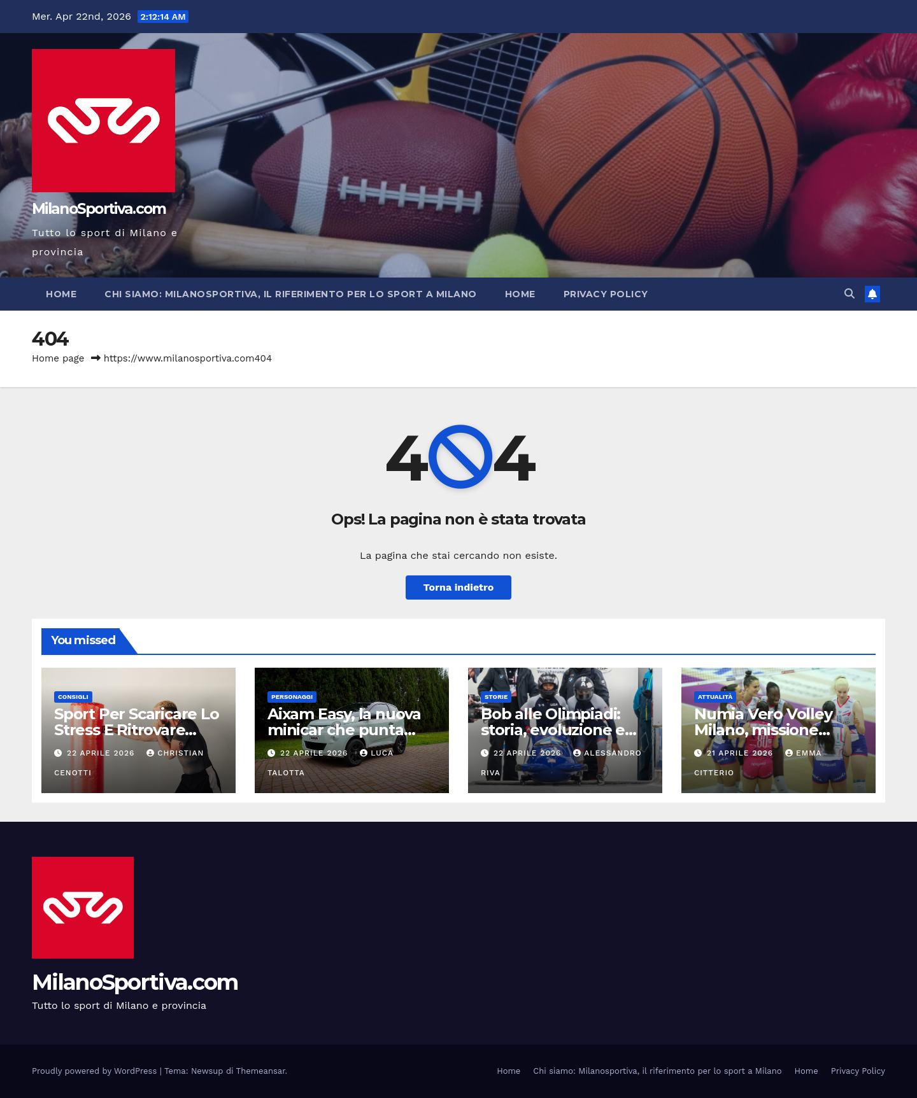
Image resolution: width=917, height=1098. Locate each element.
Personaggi (292, 696)
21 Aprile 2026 (741, 753)
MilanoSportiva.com (99, 209)
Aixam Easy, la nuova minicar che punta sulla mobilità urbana (346, 730)
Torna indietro (458, 587)
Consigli (73, 696)
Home (61, 294)
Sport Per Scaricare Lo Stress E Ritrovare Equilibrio (136, 730)
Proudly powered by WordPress (96, 1071)
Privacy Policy (606, 294)
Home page (58, 358)
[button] (849, 294)
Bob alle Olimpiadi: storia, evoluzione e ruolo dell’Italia (553, 730)
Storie (496, 696)
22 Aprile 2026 (102, 753)
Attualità (715, 696)
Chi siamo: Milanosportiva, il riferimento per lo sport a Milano (290, 294)
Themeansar (260, 1071)
